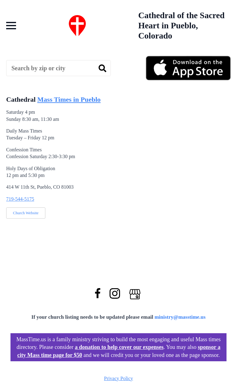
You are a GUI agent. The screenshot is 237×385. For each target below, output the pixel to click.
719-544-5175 (20, 199)
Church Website (26, 213)
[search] (102, 68)
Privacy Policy (118, 378)
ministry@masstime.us (180, 317)
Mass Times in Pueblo (69, 99)
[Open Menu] (11, 26)
